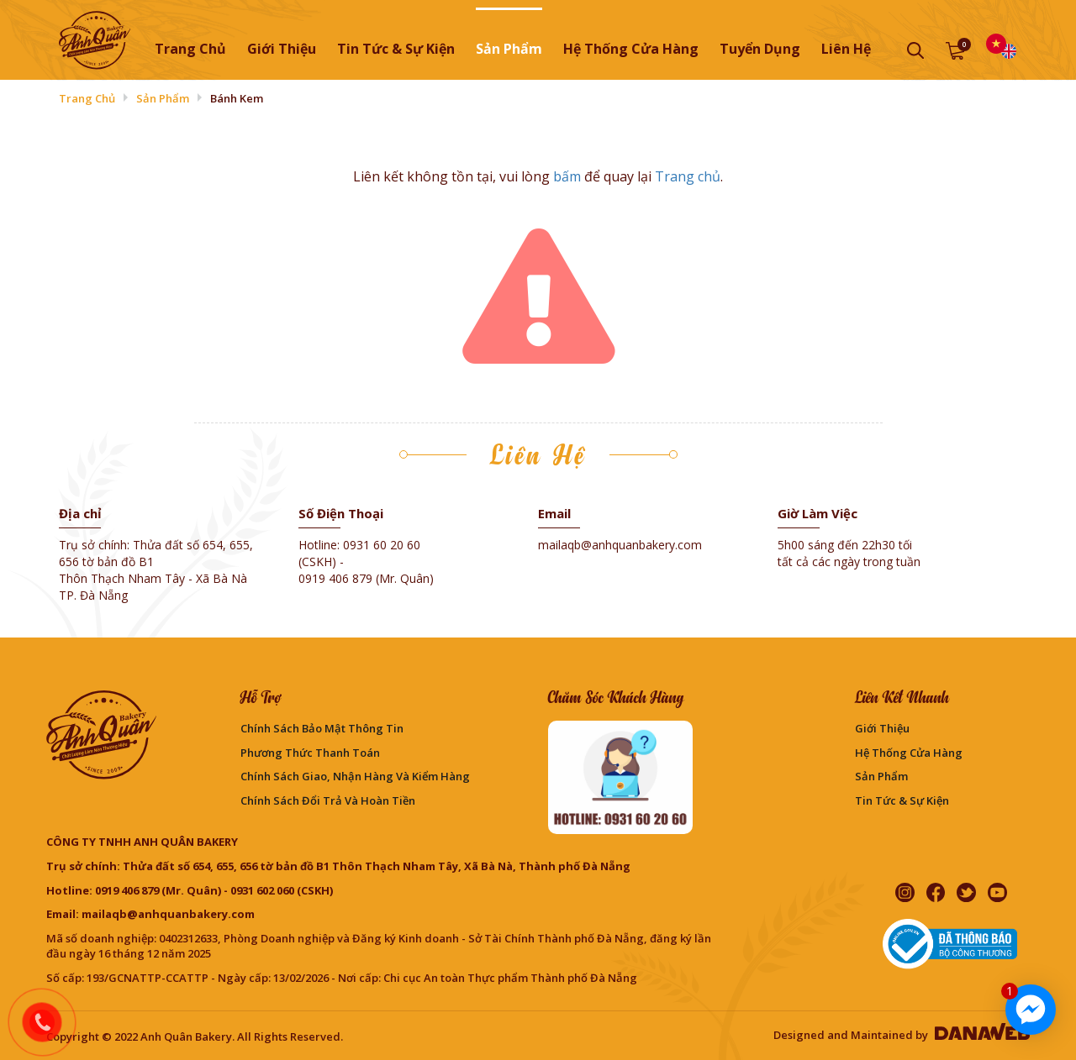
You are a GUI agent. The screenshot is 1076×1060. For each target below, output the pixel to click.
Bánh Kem (236, 98)
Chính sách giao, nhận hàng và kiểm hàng (355, 776)
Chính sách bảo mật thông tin (322, 728)
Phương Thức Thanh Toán (310, 752)
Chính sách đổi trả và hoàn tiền (327, 800)
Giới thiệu (882, 728)
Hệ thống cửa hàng (909, 752)
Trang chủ (190, 48)
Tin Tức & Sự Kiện (902, 800)
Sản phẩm (162, 98)
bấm (567, 176)
